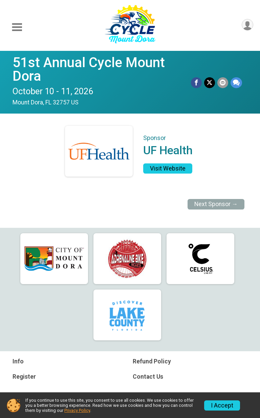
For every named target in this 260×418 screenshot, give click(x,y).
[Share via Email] (223, 83)
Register (24, 376)
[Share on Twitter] (210, 83)
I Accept (222, 405)
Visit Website (168, 168)
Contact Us (148, 376)
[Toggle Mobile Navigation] (17, 27)
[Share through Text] (236, 83)
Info (18, 361)
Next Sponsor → (216, 204)
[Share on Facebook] (197, 83)
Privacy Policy (77, 410)
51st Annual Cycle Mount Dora (89, 69)
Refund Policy (152, 361)
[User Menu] (247, 25)
